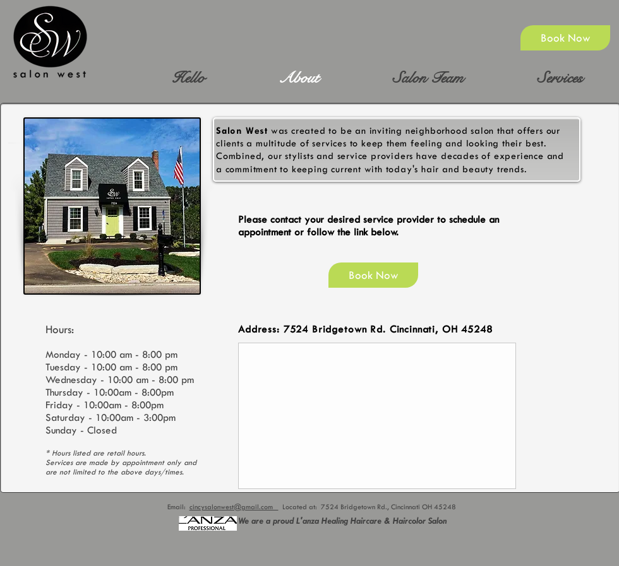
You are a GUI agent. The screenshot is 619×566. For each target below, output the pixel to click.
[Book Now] (565, 37)
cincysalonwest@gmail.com (234, 507)
